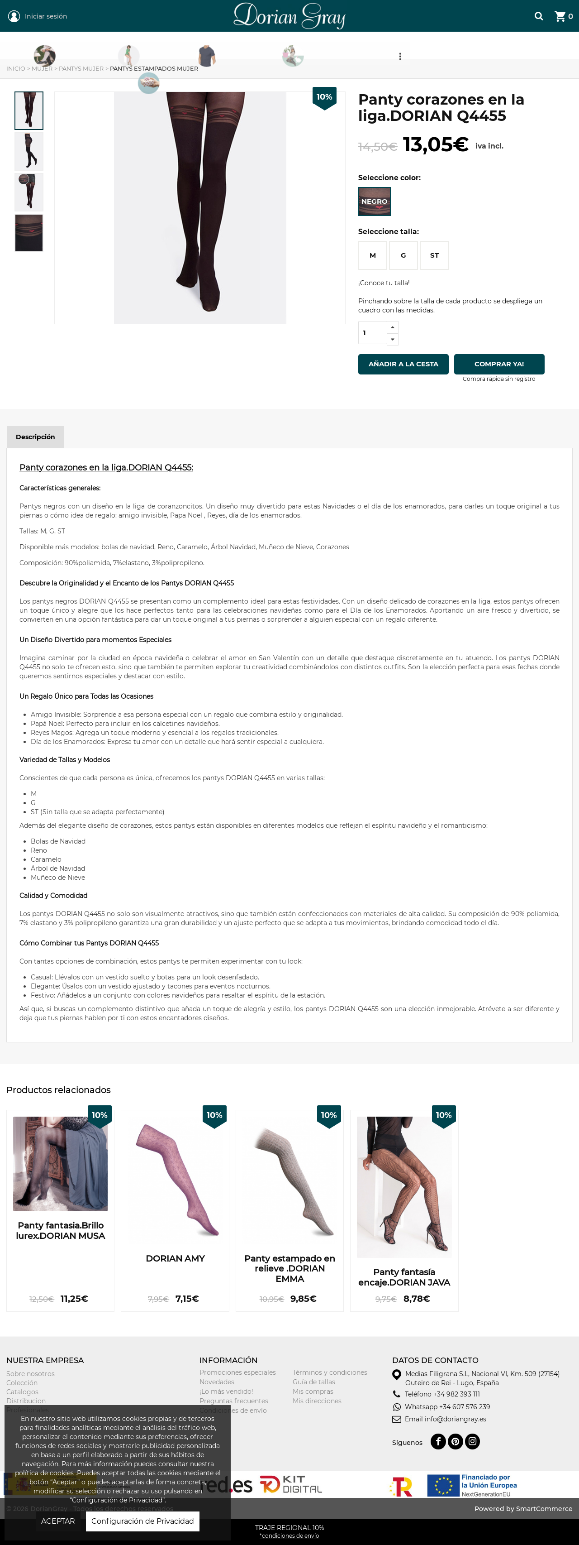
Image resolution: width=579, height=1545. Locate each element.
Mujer (182, 46)
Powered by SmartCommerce (524, 1509)
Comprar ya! (499, 364)
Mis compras (313, 1391)
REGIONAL (105, 46)
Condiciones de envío (233, 1410)
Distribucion (26, 1401)
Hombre (264, 46)
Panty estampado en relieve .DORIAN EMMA (289, 1269)
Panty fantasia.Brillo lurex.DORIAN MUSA (60, 1231)
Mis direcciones (317, 1401)
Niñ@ (344, 46)
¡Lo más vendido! (226, 1391)
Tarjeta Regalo (441, 46)
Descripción (35, 437)
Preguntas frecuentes (233, 1401)
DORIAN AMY (175, 1259)
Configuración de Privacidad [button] (142, 1521)
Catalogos (22, 1392)
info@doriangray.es (455, 1419)
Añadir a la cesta (403, 364)
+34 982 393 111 (456, 1394)
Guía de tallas (314, 1382)
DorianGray (250, 4)
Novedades (216, 1382)
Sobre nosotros (30, 1374)
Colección (22, 1383)
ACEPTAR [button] (58, 1521)
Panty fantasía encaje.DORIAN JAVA (404, 1277)
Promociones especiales (237, 1372)
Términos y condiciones (330, 1372)
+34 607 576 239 (464, 1407)
